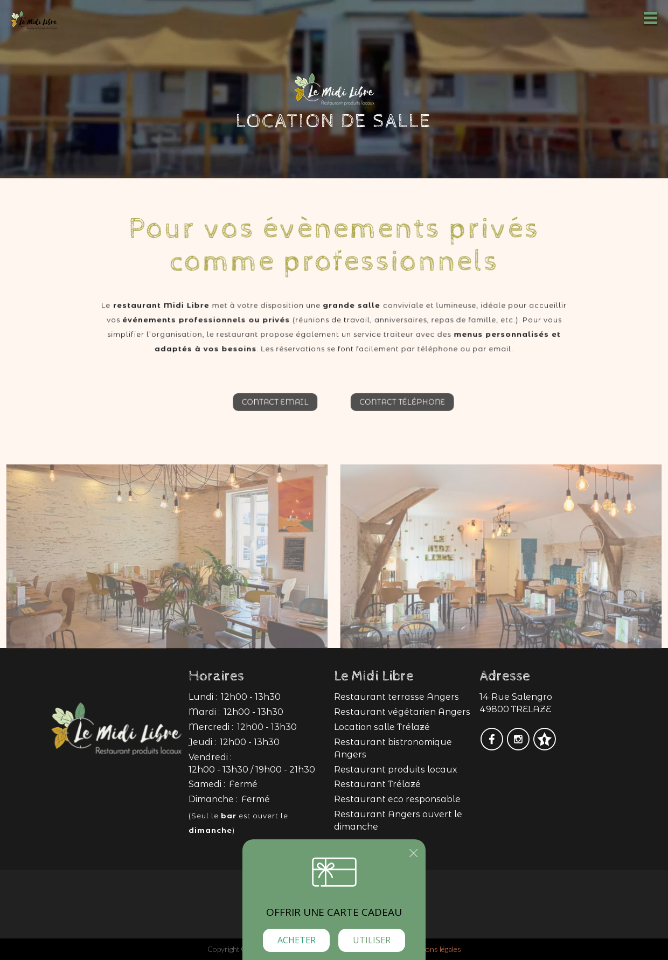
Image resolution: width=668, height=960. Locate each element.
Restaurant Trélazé (377, 784)
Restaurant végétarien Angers (402, 712)
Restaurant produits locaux (395, 769)
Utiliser (372, 940)
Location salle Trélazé (382, 727)
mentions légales (434, 949)
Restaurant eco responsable (397, 799)
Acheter (296, 940)
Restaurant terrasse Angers (396, 697)
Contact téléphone (407, 408)
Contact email (270, 408)
